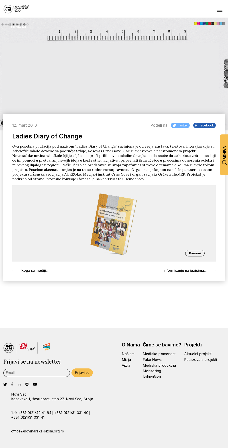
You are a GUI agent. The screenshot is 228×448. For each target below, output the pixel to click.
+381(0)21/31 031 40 (71, 412)
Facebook (204, 125)
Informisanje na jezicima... (189, 270)
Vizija (126, 365)
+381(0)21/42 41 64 (34, 412)
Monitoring (152, 371)
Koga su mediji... (30, 270)
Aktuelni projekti (198, 354)
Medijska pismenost (159, 354)
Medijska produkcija (159, 365)
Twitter (180, 125)
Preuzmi (195, 253)
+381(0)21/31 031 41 (28, 417)
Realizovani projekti (200, 359)
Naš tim (128, 354)
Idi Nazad (14, 27)
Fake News (152, 359)
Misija (126, 359)
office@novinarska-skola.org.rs (37, 431)
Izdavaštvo (152, 376)
